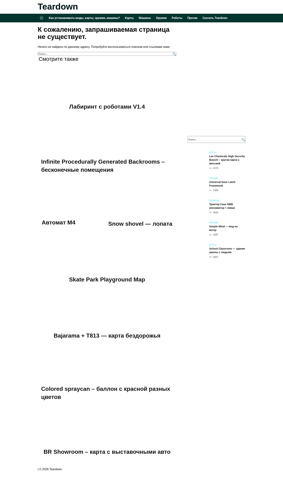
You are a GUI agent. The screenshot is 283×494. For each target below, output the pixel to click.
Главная (41, 18)
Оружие (161, 18)
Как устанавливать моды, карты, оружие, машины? (84, 18)
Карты (129, 18)
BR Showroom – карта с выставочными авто (107, 452)
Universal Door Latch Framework (222, 184)
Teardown (58, 6)
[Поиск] (173, 54)
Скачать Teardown (215, 18)
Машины (145, 18)
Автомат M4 (58, 222)
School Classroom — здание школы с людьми (227, 250)
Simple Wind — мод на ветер (223, 228)
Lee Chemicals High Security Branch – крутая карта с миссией (227, 160)
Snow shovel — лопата (140, 224)
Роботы (177, 18)
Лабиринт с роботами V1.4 (107, 106)
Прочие (192, 18)
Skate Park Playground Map (107, 280)
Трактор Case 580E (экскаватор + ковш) (222, 206)
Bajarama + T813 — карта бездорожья (107, 336)
